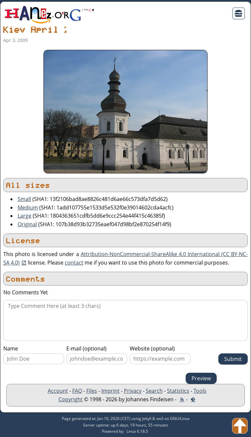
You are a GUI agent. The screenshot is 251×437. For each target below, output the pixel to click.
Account (58, 390)
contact (74, 262)
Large (24, 215)
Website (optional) (152, 348)
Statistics (178, 390)
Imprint (110, 390)
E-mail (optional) (86, 348)
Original (27, 224)
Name (10, 348)
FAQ (77, 390)
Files (91, 390)
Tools (200, 390)
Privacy (133, 390)
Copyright (71, 399)
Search (154, 390)
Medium (28, 207)
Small (24, 199)
